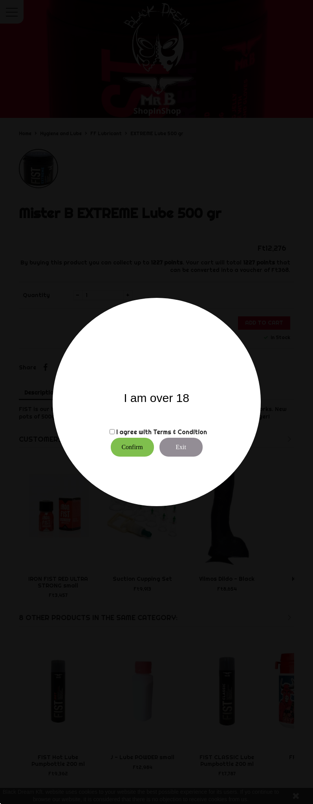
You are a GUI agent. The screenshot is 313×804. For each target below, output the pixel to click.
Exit (181, 447)
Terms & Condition (180, 432)
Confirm (132, 447)
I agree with (134, 432)
